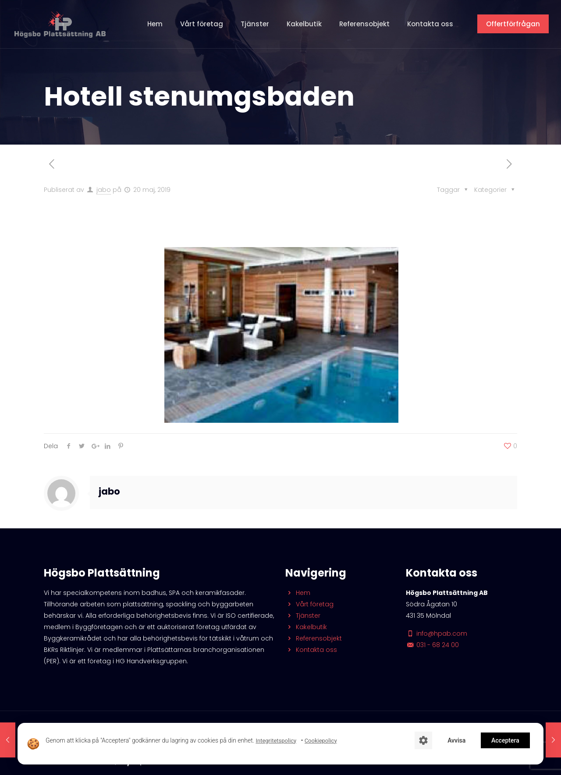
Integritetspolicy (276, 740)
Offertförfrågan (513, 23)
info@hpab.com (436, 633)
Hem (297, 592)
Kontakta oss (311, 649)
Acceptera (505, 740)
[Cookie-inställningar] (423, 740)
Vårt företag (309, 604)
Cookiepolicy (321, 740)
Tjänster (302, 615)
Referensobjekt (313, 638)
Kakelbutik (306, 627)
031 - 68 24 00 (432, 645)
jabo (103, 189)
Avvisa (456, 740)
